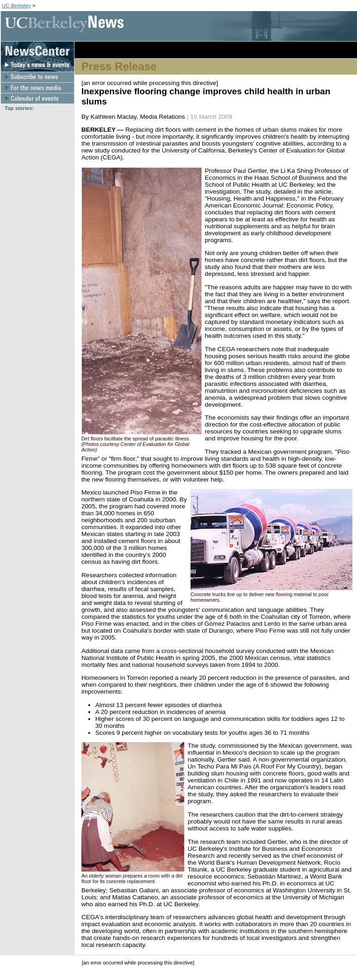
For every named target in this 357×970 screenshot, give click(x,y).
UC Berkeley (16, 5)
